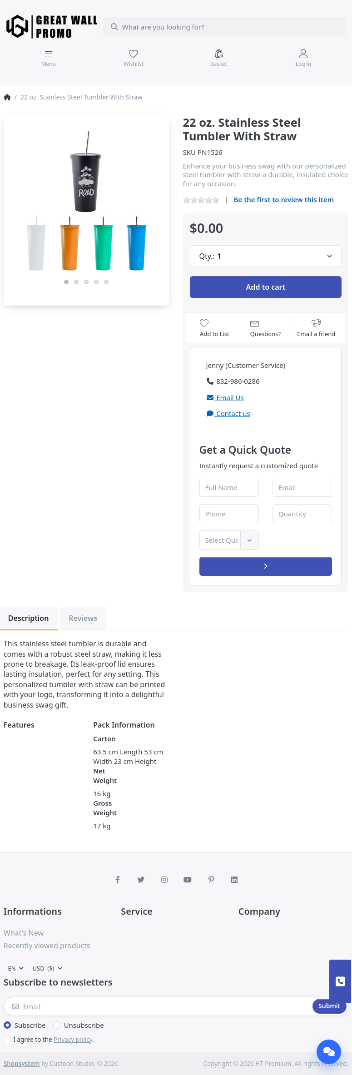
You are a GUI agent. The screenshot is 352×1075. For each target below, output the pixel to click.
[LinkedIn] (235, 880)
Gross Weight (105, 807)
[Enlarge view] (86, 198)
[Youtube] (188, 880)
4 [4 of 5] (96, 282)
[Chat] (329, 1052)
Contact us (228, 413)
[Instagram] (164, 880)
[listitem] (86, 198)
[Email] (157, 1006)
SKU (189, 152)
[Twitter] (141, 880)
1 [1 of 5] (66, 282)
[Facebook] (118, 880)
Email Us (225, 397)
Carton (104, 738)
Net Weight (105, 775)
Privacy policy (73, 1039)
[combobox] (224, 26)
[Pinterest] (211, 880)
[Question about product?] (265, 328)
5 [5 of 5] (106, 282)
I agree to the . (53, 1039)
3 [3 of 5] (86, 282)
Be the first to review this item (284, 199)
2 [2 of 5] (76, 282)
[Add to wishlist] (214, 328)
